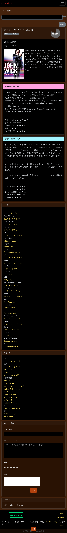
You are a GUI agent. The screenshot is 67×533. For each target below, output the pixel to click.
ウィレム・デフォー (11, 230)
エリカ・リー (9, 400)
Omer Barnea (9, 246)
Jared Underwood (10, 392)
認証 (5, 474)
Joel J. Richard (9, 416)
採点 (5, 462)
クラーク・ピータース (12, 330)
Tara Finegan (9, 383)
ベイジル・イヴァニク (12, 366)
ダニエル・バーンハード (13, 257)
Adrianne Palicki (10, 241)
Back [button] (62, 24)
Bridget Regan (9, 280)
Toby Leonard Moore (12, 252)
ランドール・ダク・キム (13, 318)
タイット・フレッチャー (13, 296)
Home (61, 514)
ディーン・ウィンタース (13, 235)
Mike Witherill (9, 369)
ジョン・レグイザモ (11, 268)
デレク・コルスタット (12, 408)
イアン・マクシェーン (12, 274)
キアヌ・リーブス (10, 213)
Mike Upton (8, 380)
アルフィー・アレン (11, 224)
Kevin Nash (8, 335)
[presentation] (22, 481)
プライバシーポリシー (53, 522)
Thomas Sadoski (10, 313)
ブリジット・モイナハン (13, 263)
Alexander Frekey (10, 307)
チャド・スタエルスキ (12, 361)
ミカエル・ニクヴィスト (13, 219)
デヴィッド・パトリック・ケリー (16, 324)
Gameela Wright (10, 341)
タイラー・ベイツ (10, 414)
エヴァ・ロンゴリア (11, 375)
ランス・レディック (11, 285)
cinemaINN (6, 3)
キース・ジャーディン (12, 291)
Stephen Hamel (10, 394)
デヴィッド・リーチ (11, 372)
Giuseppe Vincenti (11, 403)
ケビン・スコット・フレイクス (15, 386)
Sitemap (60, 517)
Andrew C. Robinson (12, 389)
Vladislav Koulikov (11, 346)
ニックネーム (9, 429)
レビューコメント (10, 440)
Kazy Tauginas (9, 302)
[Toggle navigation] (62, 3)
